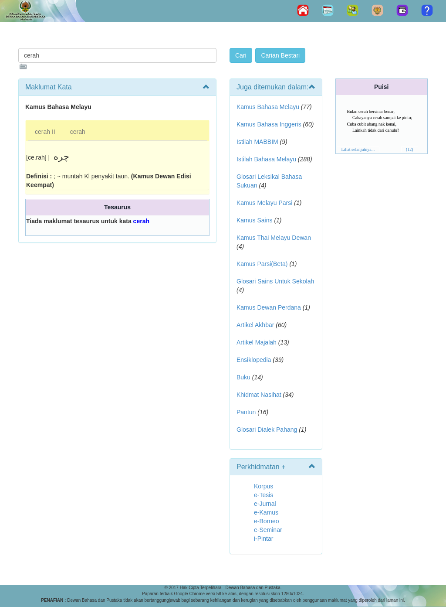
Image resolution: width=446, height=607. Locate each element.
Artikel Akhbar (255, 324)
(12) (409, 149)
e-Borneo (266, 521)
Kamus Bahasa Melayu (269, 106)
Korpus (263, 486)
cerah (77, 131)
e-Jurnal (265, 503)
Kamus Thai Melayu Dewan (274, 237)
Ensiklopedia (254, 359)
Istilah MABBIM (257, 141)
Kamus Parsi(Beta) (262, 263)
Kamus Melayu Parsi (264, 202)
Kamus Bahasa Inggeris (269, 124)
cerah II (45, 131)
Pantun (246, 412)
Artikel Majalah (257, 342)
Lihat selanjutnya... (358, 149)
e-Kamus (266, 512)
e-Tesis (263, 494)
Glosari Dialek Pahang (267, 429)
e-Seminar (268, 529)
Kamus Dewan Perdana (269, 307)
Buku (243, 377)
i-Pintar (263, 538)
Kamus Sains (254, 220)
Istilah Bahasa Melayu (266, 159)
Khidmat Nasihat (259, 394)
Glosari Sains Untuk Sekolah (275, 281)
